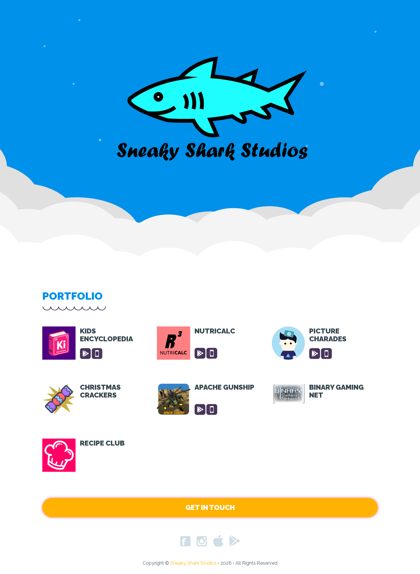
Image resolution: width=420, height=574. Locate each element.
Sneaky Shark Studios (194, 563)
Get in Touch (210, 507)
